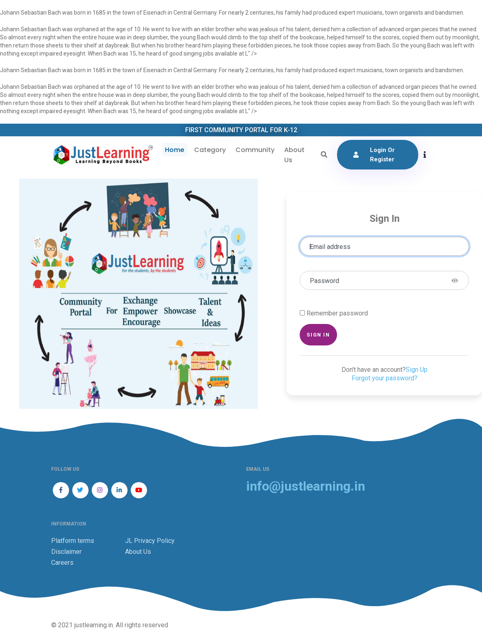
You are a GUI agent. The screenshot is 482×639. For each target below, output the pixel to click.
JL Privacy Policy (150, 541)
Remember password (337, 313)
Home (174, 149)
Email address (330, 247)
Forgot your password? (384, 378)
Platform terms (72, 541)
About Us (294, 155)
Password (324, 281)
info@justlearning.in (305, 486)
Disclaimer (66, 551)
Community (255, 149)
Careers (62, 562)
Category (210, 149)
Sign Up (417, 369)
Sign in (318, 335)
